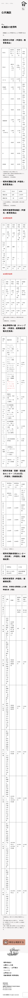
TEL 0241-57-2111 (7, 988)
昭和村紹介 (8, 962)
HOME (2, 3)
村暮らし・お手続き (9, 3)
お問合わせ (8, 973)
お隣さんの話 (8, 965)
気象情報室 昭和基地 (11, 975)
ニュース (7, 970)
